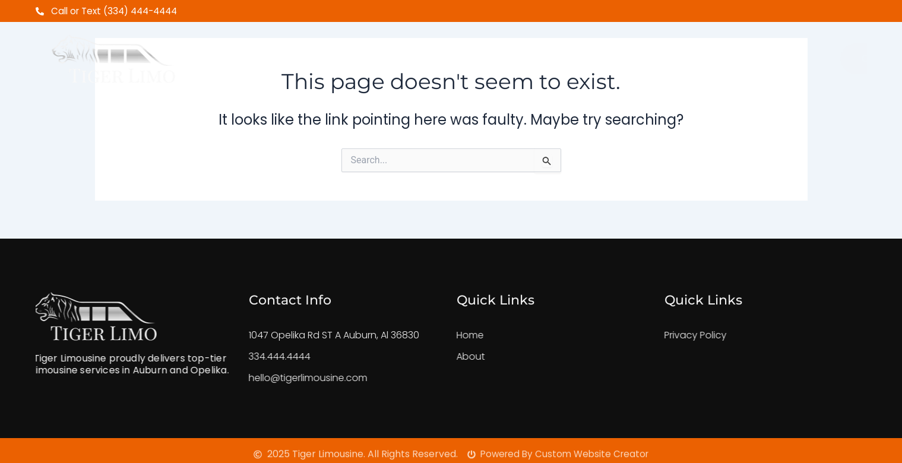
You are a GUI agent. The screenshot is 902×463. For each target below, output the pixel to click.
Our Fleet (534, 54)
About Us (342, 54)
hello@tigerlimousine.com (286, 378)
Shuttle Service (437, 54)
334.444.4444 (258, 356)
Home (277, 54)
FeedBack (613, 54)
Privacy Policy (674, 335)
